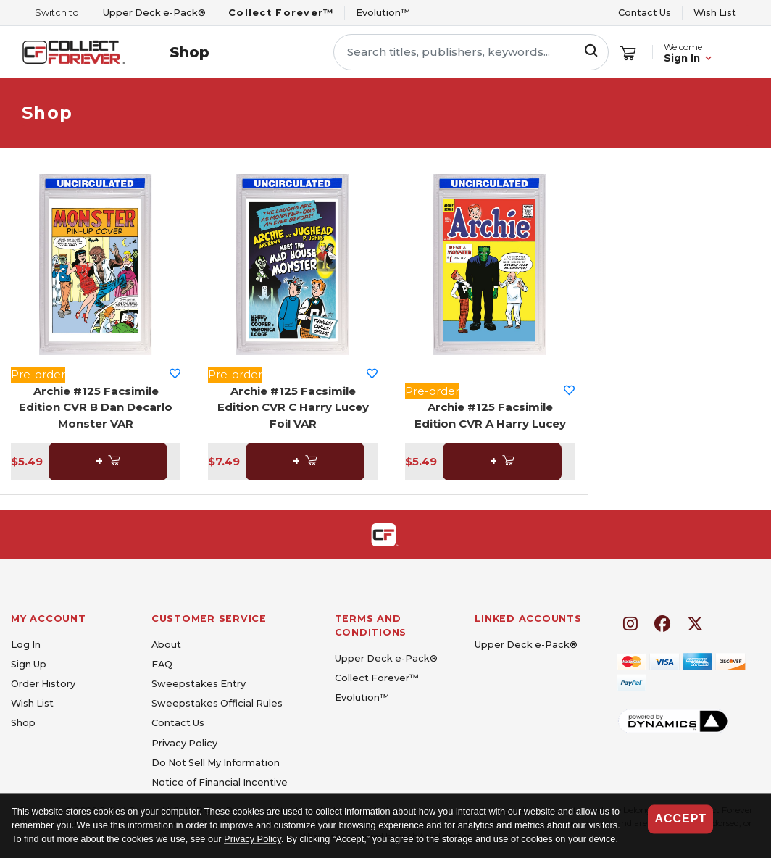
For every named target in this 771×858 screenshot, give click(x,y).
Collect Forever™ (377, 677)
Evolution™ (362, 697)
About (166, 644)
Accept (680, 818)
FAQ (161, 664)
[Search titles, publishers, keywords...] (471, 52)
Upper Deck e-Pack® (386, 658)
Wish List (714, 12)
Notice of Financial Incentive (219, 782)
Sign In (682, 58)
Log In (26, 644)
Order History (43, 683)
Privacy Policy (252, 839)
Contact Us (644, 12)
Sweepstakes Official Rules (217, 703)
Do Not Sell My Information (215, 762)
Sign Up (28, 664)
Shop (189, 52)
